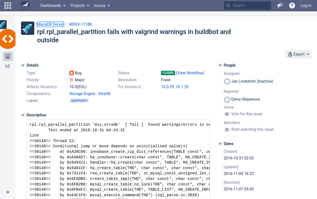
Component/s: (39, 93)
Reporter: (232, 91)
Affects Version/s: (42, 87)
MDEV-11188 (80, 24)
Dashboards (50, 5)
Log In (306, 5)
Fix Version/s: (130, 87)
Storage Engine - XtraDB (89, 93)
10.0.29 (167, 87)
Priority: (33, 80)
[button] (8, 5)
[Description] (23, 115)
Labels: (33, 100)
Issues (99, 5)
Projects (78, 5)
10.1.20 (182, 87)
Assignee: (232, 73)
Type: (31, 73)
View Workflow (190, 73)
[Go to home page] (25, 5)
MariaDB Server (50, 24)
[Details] (23, 65)
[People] (220, 65)
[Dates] (220, 144)
